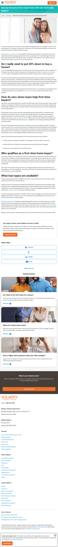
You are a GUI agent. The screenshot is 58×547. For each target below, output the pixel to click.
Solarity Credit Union (8, 201)
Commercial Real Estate (7, 439)
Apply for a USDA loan (14, 190)
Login (52, 3)
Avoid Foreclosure (6, 460)
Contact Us (4, 488)
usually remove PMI (22, 118)
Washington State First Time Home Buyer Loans (14, 519)
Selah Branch (4, 498)
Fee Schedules (5, 467)
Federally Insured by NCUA (32, 528)
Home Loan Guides (51, 205)
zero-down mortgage (30, 90)
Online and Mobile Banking (8, 446)
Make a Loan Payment (7, 491)
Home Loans (4, 444)
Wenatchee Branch (6, 505)
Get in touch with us (29, 389)
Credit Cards (4, 442)
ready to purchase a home (12, 54)
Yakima (39, 527)
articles (9, 15)
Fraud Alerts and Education (8, 470)
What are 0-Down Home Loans (9, 515)
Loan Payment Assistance (8, 475)
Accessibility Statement (7, 458)
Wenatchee (44, 527)
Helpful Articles (5, 472)
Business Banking (6, 437)
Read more (7, 303)
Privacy (3, 477)
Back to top (29, 268)
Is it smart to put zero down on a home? (11, 517)
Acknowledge (7, 543)
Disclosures (4, 463)
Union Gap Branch (6, 500)
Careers (3, 486)
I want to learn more (10, 234)
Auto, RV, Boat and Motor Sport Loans (11, 434)
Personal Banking (6, 449)
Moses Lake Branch (6, 493)
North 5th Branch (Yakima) (8, 496)
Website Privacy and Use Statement (13, 539)
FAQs (2, 465)
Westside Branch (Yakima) (8, 503)
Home (2, 15)
